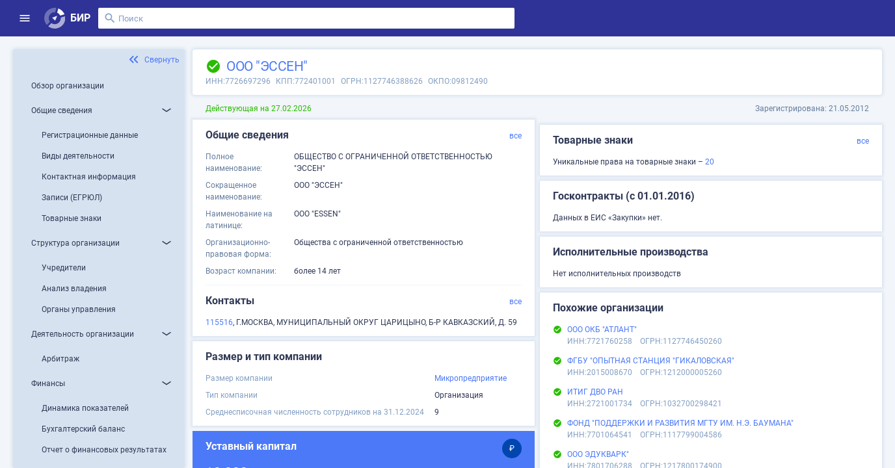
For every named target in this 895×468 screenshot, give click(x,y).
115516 (219, 322)
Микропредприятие (470, 378)
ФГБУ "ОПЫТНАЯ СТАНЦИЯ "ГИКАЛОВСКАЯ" (650, 360)
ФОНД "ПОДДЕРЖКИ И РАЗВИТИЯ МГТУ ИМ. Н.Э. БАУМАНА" (680, 423)
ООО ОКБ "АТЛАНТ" (602, 329)
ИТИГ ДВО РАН (595, 391)
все (515, 135)
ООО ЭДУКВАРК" (598, 454)
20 (709, 161)
